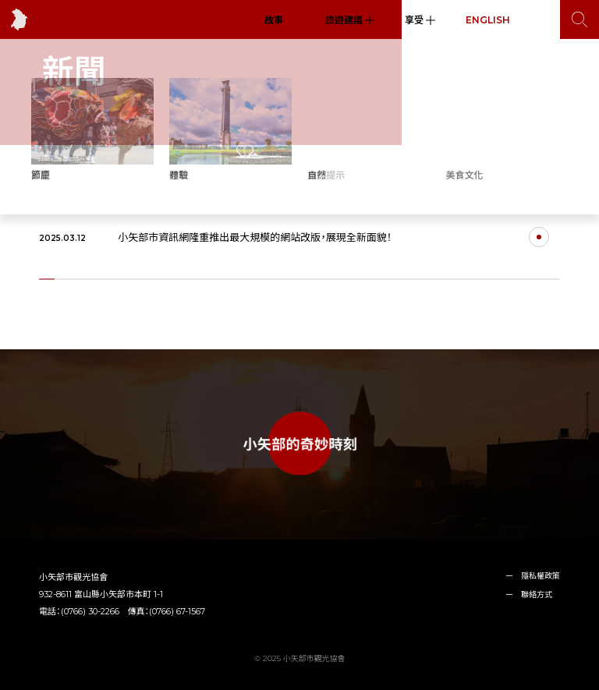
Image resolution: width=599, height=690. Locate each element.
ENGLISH (488, 20)
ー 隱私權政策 (532, 576)
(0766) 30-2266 (90, 611)
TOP (47, 160)
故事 (273, 20)
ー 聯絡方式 (528, 594)
